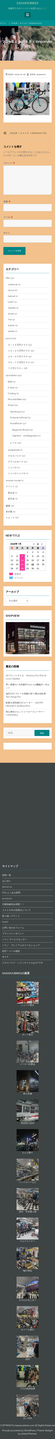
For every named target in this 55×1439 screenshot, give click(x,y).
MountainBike (15, 399)
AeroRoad (15, 411)
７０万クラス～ (15, 368)
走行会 (11, 498)
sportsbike (11, 375)
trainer (11, 325)
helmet (11, 296)
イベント (10, 486)
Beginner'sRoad (20, 430)
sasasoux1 (41, 74)
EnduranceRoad (18, 417)
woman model (13, 480)
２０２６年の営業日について (16, 1135)
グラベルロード (15, 461)
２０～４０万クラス (18, 356)
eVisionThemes (29, 1433)
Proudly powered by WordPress (18, 1430)
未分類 (9, 511)
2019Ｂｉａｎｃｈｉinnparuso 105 (28, 133)
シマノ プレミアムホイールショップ (21, 1170)
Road (11, 405)
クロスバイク (14, 456)
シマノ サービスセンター (14, 1164)
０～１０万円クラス (18, 345)
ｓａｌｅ (10, 517)
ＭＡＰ (5, 1182)
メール (8, 217)
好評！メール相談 (11, 1176)
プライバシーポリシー (13, 1159)
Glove (11, 290)
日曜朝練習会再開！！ (13, 1129)
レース (13, 443)
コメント (9, 163)
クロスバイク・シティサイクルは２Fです (22, 1188)
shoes (11, 313)
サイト (6, 233)
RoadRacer (16, 423)
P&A (8, 278)
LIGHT (11, 302)
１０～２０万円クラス (19, 350)
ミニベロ (12, 467)
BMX (10, 381)
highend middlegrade (24, 435)
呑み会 (11, 492)
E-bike (11, 387)
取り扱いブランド (11, 1141)
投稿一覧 (6, 1100)
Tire (10, 319)
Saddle (11, 308)
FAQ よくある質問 (11, 1118)
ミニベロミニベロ (17, 473)
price (8, 338)
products (7, 1123)
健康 (8, 505)
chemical (12, 284)
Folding (12, 393)
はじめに (6, 1106)
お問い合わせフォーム (13, 1153)
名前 (7, 201)
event (5, 1147)
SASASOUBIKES (27, 3)
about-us (7, 1112)
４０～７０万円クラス (19, 362)
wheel (11, 331)
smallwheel (14, 450)
